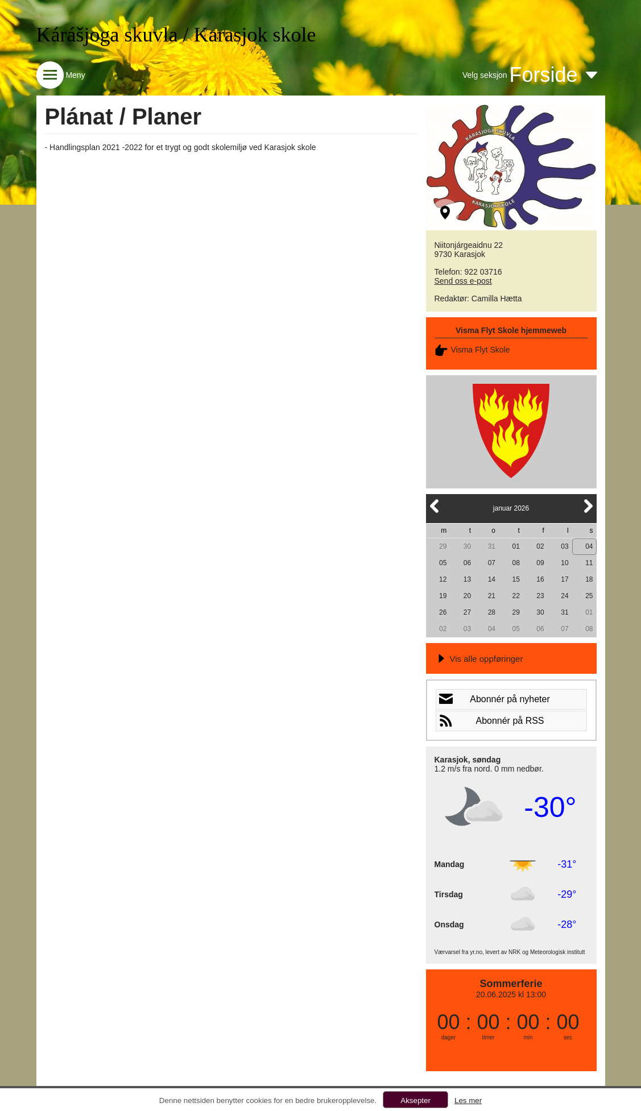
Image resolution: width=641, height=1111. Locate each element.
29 (442, 546)
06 (467, 563)
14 (491, 579)
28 (491, 612)
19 (442, 596)
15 (516, 579)
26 (442, 612)
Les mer (468, 1100)
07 (491, 563)
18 (589, 579)
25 (589, 596)
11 (589, 563)
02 (540, 546)
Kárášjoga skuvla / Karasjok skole (176, 34)
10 (564, 563)
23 (540, 596)
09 (540, 563)
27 (467, 612)
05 (442, 563)
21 (491, 596)
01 (516, 546)
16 (540, 579)
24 (564, 596)
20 (467, 596)
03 (564, 546)
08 (516, 563)
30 (467, 546)
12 (442, 579)
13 (467, 579)
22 (516, 596)
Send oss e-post (463, 280)
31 (491, 546)
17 (564, 579)
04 (589, 546)
